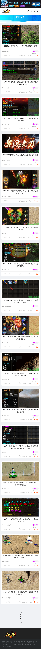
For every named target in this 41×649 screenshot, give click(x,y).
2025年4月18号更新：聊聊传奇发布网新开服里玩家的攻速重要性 (20, 338)
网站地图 (25, 644)
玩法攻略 (5, 124)
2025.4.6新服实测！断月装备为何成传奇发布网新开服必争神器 (20, 411)
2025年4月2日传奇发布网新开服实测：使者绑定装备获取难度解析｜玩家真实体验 (21, 447)
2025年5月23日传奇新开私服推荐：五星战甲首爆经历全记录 (20, 120)
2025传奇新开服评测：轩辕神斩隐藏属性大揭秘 (20, 46)
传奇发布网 (7, 565)
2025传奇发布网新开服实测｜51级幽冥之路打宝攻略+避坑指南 (21, 520)
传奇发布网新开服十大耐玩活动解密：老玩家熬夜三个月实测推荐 (20, 593)
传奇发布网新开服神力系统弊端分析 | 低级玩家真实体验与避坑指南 (20, 484)
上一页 (20, 612)
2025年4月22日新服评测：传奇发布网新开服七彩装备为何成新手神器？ (20, 301)
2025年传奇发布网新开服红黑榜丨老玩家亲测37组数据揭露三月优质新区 (21, 557)
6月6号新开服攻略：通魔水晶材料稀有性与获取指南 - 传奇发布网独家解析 (20, 83)
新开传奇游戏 (6, 160)
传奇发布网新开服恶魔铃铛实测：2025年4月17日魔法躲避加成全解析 (20, 374)
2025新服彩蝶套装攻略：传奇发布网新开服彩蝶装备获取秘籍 (20, 228)
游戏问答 (5, 51)
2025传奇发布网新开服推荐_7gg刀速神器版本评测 (20, 155)
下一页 (20, 622)
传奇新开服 (7, 55)
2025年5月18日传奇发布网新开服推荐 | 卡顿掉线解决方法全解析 (20, 192)
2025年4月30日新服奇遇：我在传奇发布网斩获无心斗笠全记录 (20, 265)
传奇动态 (5, 88)
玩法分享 (5, 233)
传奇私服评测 (6, 196)
